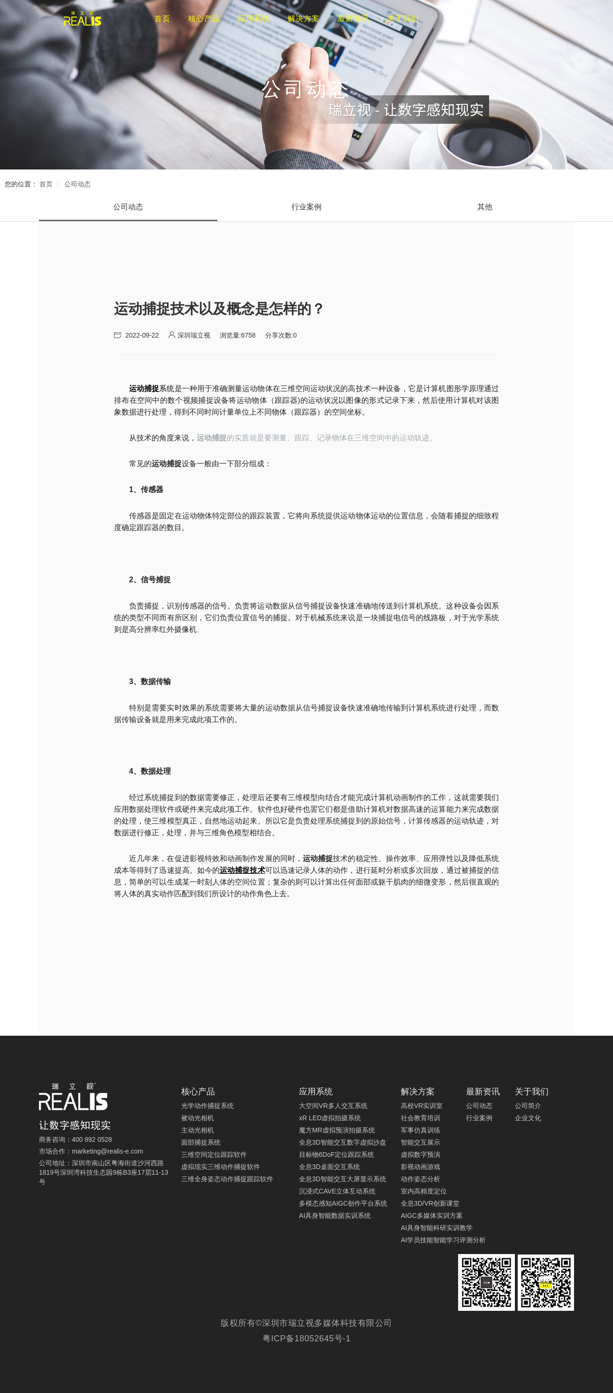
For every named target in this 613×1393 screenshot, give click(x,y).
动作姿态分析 (420, 1179)
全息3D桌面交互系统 (329, 1166)
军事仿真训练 (420, 1130)
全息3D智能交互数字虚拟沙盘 (342, 1142)
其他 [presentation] (484, 207)
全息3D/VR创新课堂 (430, 1203)
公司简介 (528, 1105)
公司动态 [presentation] (128, 207)
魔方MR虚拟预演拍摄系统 (337, 1130)
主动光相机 (197, 1130)
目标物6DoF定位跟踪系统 (336, 1154)
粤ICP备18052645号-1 (306, 1338)
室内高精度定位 (424, 1191)
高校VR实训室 (422, 1105)
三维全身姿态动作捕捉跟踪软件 (227, 1179)
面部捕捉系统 (201, 1142)
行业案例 (479, 1118)
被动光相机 (197, 1118)
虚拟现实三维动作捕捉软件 (220, 1166)
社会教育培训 (420, 1118)
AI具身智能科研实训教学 (437, 1227)
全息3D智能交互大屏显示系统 (342, 1179)
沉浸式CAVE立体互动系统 (337, 1191)
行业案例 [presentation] (306, 207)
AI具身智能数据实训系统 (335, 1215)
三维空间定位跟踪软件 (214, 1154)
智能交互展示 (420, 1142)
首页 (46, 184)
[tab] (128, 207)
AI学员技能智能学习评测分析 (443, 1240)
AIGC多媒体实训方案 (432, 1215)
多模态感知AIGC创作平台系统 (343, 1203)
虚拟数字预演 (420, 1154)
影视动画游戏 (420, 1166)
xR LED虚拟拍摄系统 (330, 1118)
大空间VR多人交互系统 (333, 1105)
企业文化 (528, 1118)
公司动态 (77, 184)
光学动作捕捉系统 (207, 1105)
